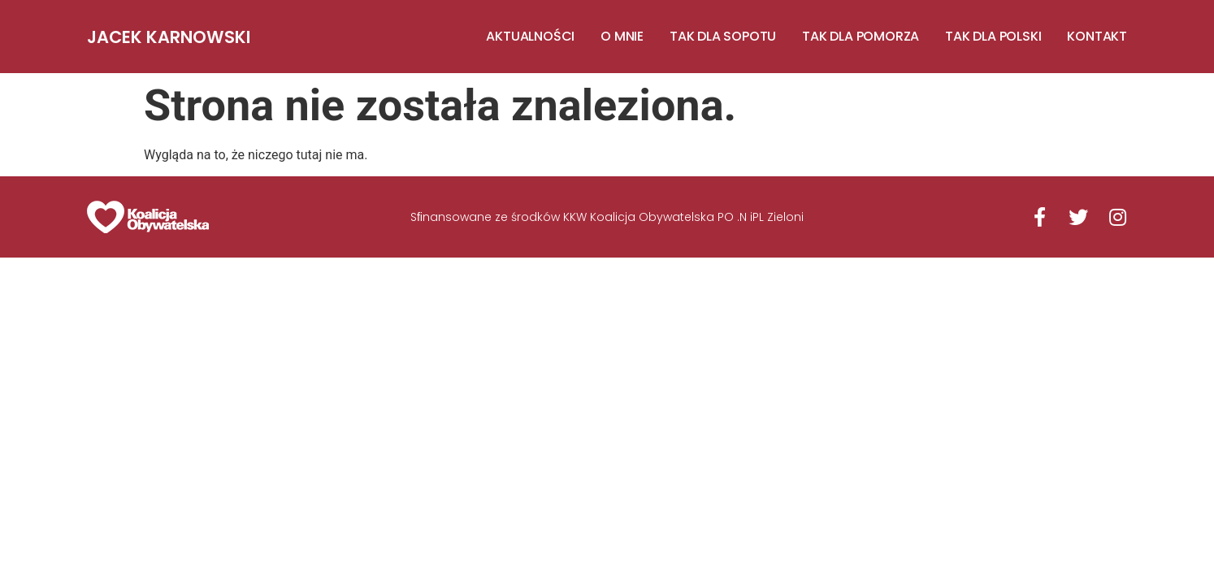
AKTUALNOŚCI (530, 36)
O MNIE (622, 36)
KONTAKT (1097, 36)
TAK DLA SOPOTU (723, 36)
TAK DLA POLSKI (993, 36)
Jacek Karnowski (168, 37)
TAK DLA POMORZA (860, 36)
